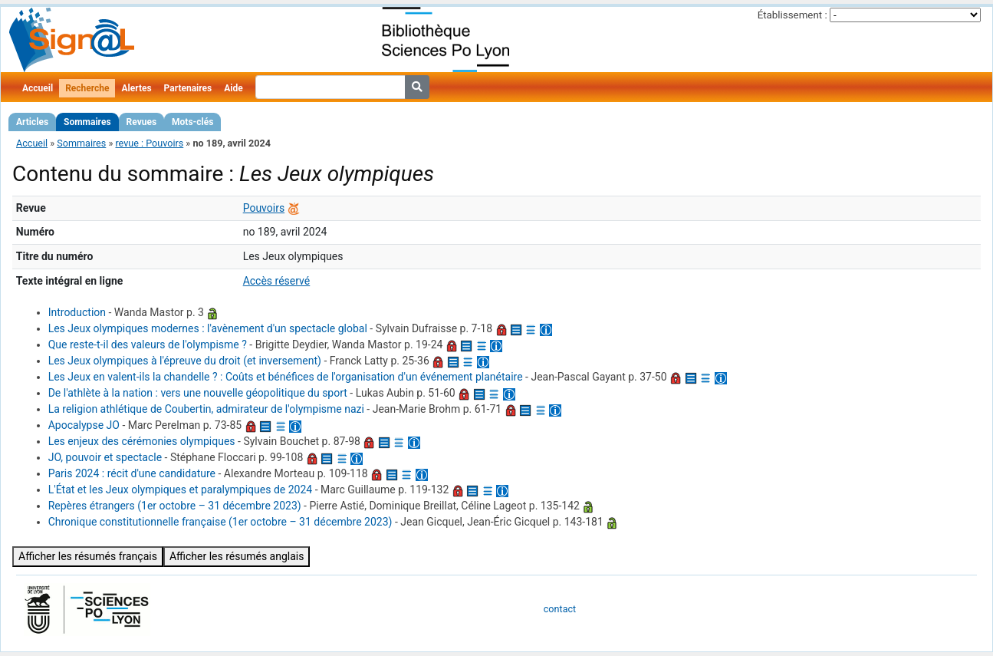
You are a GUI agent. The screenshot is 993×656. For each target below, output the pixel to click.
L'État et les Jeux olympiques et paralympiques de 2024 (180, 489)
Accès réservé (277, 281)
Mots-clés (192, 122)
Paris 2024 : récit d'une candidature (131, 473)
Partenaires (188, 88)
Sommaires (87, 122)
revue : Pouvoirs (149, 143)
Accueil (37, 88)
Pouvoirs (263, 208)
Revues (142, 122)
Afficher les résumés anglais (236, 556)
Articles (32, 122)
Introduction (77, 312)
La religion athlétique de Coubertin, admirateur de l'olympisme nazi (206, 409)
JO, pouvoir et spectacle (105, 457)
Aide (233, 88)
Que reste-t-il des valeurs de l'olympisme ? (147, 344)
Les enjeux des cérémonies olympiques (141, 441)
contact (560, 609)
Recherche (87, 88)
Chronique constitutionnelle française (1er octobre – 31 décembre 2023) (220, 522)
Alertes (136, 88)
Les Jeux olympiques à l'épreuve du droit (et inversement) (184, 360)
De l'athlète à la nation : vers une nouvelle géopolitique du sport (197, 393)
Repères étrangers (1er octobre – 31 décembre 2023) (174, 505)
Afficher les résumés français (87, 556)
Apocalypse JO (84, 425)
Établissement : (792, 15)
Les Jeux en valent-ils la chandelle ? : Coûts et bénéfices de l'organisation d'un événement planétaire (285, 377)
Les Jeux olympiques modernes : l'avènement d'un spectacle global (207, 328)
